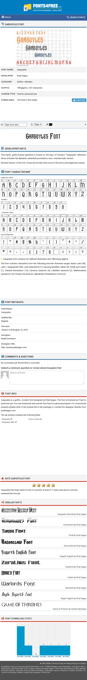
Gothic (20, 82)
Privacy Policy (71, 663)
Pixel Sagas (22, 75)
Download (79, 100)
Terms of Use (58, 663)
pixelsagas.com (8, 410)
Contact (83, 663)
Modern (28, 82)
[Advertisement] (43, 112)
